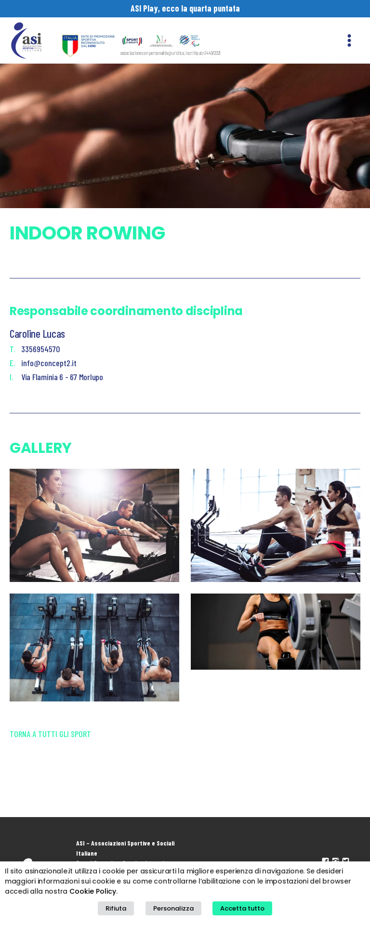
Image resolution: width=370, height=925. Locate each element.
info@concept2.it (49, 362)
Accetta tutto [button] (242, 908)
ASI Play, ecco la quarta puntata (185, 8)
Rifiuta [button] (116, 908)
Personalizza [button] (173, 908)
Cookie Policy (92, 891)
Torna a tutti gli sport (50, 733)
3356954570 (40, 349)
